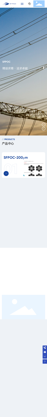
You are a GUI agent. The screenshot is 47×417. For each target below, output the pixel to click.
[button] (43, 67)
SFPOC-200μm (16, 157)
